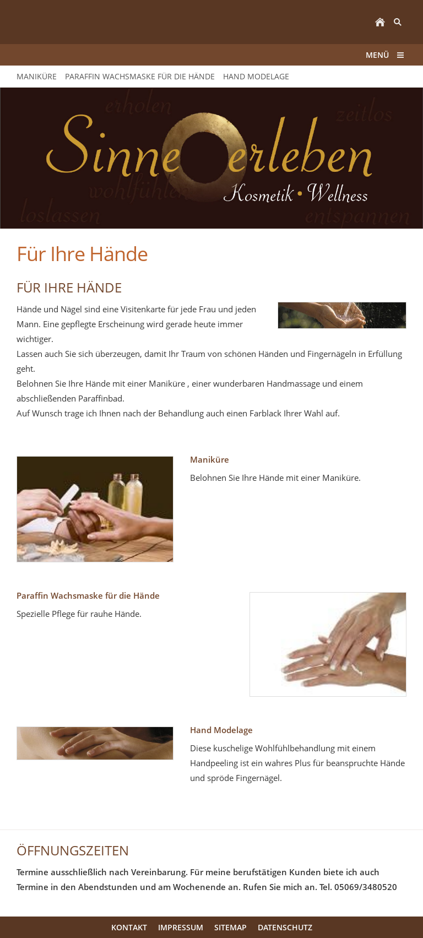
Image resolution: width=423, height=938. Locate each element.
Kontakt (129, 927)
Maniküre (209, 459)
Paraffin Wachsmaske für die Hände (88, 595)
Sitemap (230, 927)
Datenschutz (285, 927)
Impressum (180, 927)
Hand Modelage (221, 729)
